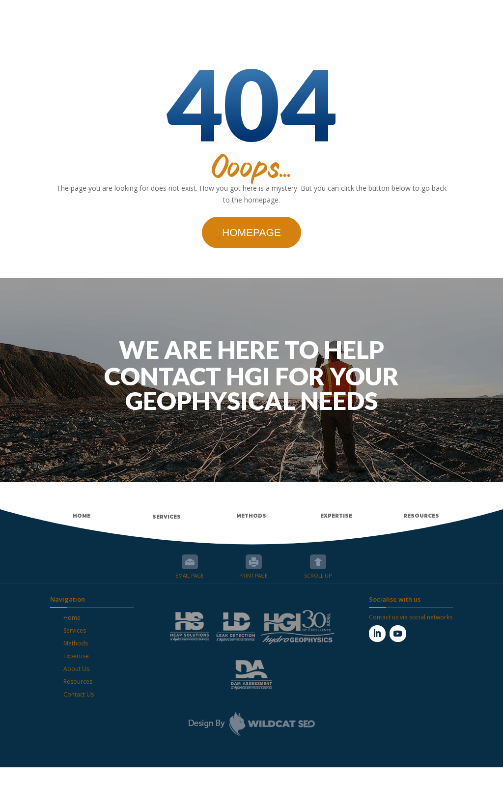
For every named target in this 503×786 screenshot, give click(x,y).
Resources (77, 700)
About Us (76, 687)
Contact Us (78, 713)
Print (254, 580)
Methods (75, 662)
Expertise (76, 674)
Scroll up (318, 580)
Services (74, 649)
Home (72, 636)
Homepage (251, 251)
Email (190, 580)
